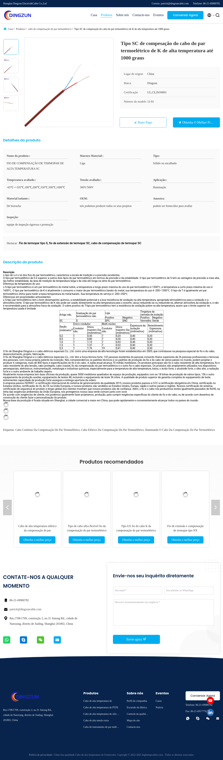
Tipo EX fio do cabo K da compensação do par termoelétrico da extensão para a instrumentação (136, 530)
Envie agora (136, 639)
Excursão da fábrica (137, 707)
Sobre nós (122, 15)
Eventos (158, 15)
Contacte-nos (141, 15)
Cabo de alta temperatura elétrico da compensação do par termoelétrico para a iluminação (37, 530)
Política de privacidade (40, 754)
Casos (159, 701)
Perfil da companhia (137, 701)
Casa (94, 15)
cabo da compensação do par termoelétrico (49, 29)
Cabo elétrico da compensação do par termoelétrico (112, 429)
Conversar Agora (185, 15)
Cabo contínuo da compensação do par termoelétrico (47, 429)
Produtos (106, 15)
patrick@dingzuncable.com (25, 609)
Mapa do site (133, 720)
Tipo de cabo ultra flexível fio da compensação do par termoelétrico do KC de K (87, 530)
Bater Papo (145, 122)
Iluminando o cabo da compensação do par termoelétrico (180, 429)
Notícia (159, 707)
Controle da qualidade (137, 714)
